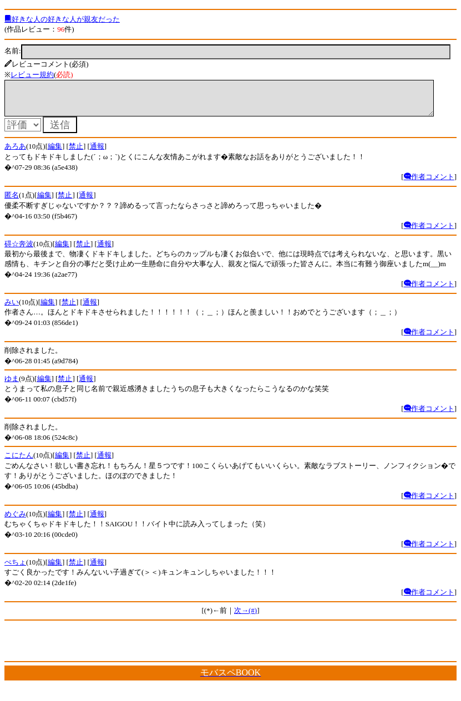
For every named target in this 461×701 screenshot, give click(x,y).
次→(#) (245, 617)
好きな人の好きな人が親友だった (62, 19)
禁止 (76, 153)
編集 (55, 153)
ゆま (11, 385)
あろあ (15, 153)
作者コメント (429, 183)
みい (11, 308)
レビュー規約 (32, 74)
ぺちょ (15, 569)
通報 (97, 153)
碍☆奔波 (18, 250)
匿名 (11, 201)
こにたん (18, 462)
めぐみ (15, 520)
